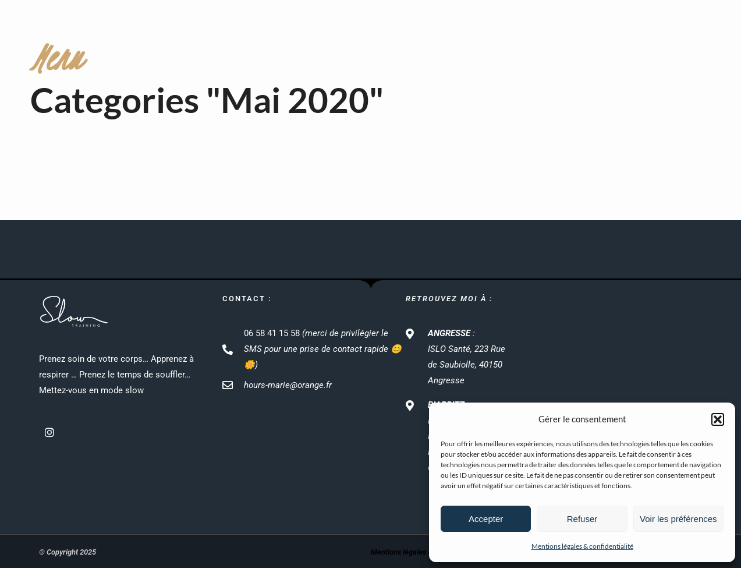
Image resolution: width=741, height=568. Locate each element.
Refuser (582, 519)
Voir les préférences (678, 519)
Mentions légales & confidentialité (582, 546)
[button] (718, 419)
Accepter (486, 519)
